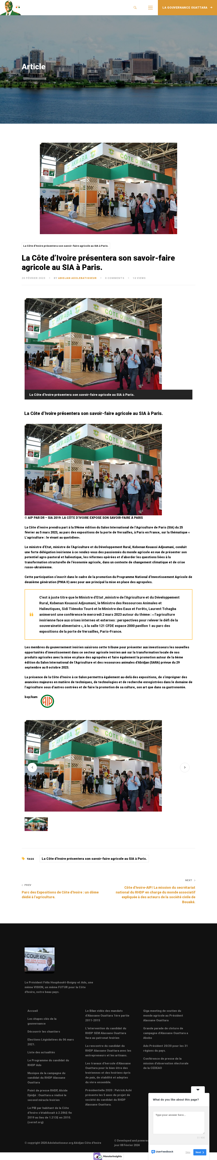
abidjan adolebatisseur (77, 278)
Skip (188, 1152)
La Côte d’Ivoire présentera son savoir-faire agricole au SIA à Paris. (65, 245)
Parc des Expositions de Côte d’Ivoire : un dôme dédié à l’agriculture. (62, 891)
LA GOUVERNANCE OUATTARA (187, 7)
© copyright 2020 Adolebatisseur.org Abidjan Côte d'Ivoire (63, 1142)
